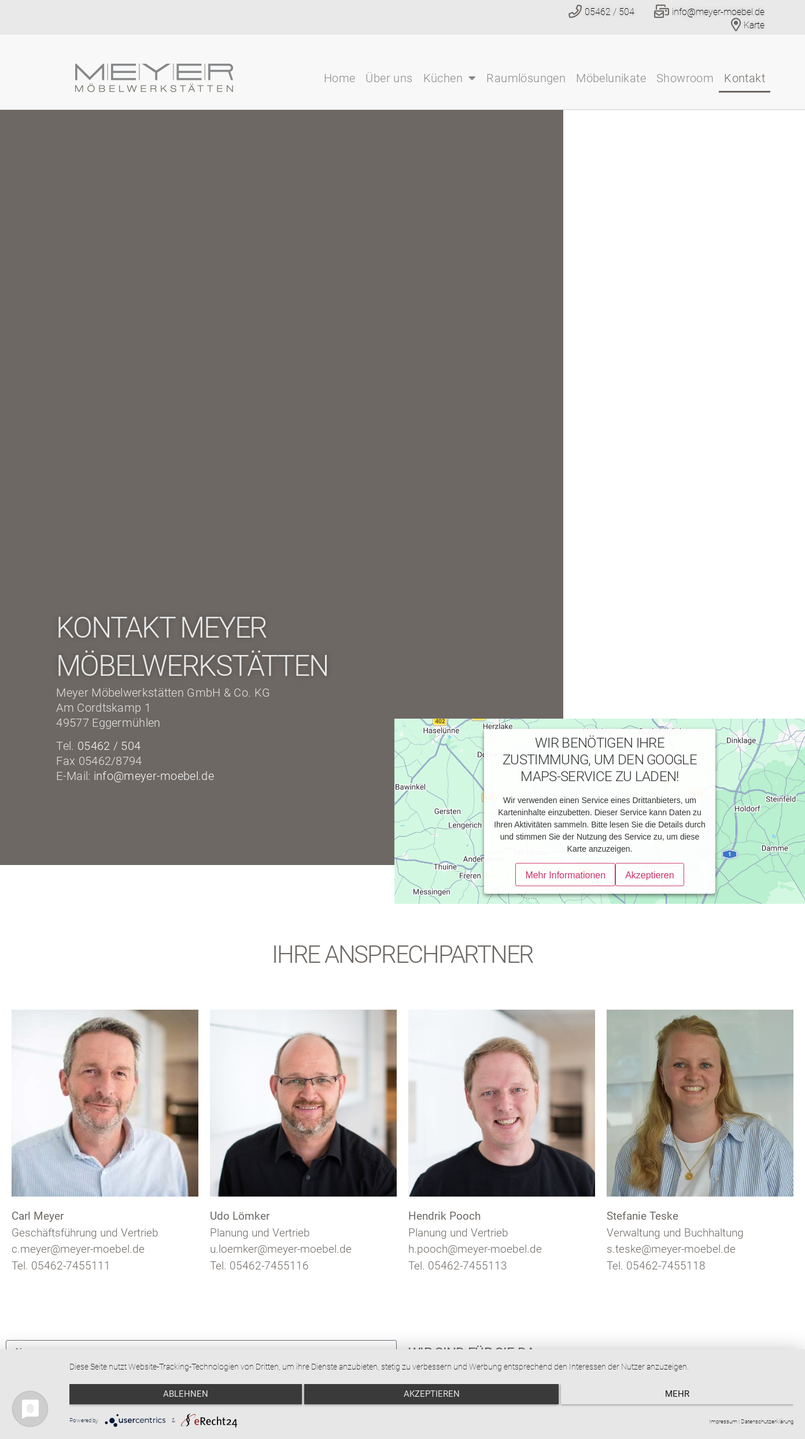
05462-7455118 (666, 1265)
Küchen (450, 78)
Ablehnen (177, 1399)
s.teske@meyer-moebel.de (671, 1249)
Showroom (685, 78)
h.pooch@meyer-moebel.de (475, 1249)
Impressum (723, 1421)
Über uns (388, 78)
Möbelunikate (611, 78)
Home (340, 78)
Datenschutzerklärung (767, 1421)
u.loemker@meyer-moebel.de (281, 1249)
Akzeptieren (432, 1399)
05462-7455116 (269, 1265)
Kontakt (744, 78)
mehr (685, 1399)
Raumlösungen (526, 78)
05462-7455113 (467, 1265)
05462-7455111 (70, 1265)
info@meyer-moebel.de (154, 776)
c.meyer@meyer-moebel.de (78, 1249)
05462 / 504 (109, 746)
